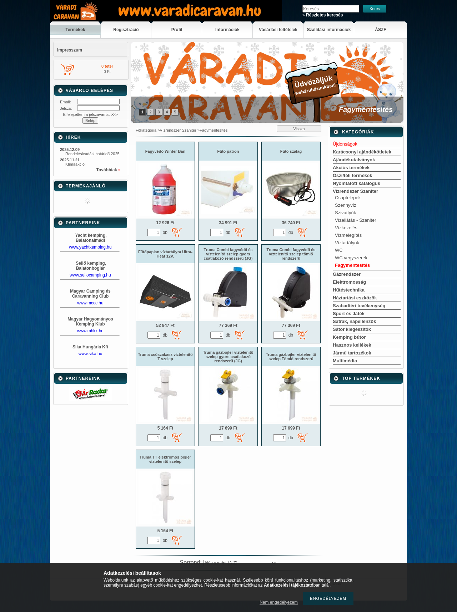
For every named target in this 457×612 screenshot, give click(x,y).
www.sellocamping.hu (90, 275)
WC (339, 250)
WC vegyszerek (351, 257)
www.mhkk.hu (90, 330)
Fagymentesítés (352, 265)
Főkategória (146, 130)
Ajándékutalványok (354, 159)
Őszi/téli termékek (352, 175)
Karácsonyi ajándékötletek (362, 152)
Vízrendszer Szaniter (178, 130)
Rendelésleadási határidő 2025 (92, 154)
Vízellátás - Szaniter (355, 220)
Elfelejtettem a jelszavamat (90, 114)
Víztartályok (347, 242)
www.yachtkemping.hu (90, 247)
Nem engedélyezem (279, 602)
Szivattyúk (345, 212)
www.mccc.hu (90, 302)
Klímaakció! (75, 164)
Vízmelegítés (348, 235)
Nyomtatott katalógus (356, 183)
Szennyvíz (345, 205)
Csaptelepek (348, 197)
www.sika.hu (90, 353)
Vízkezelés (346, 227)
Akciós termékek (351, 167)
